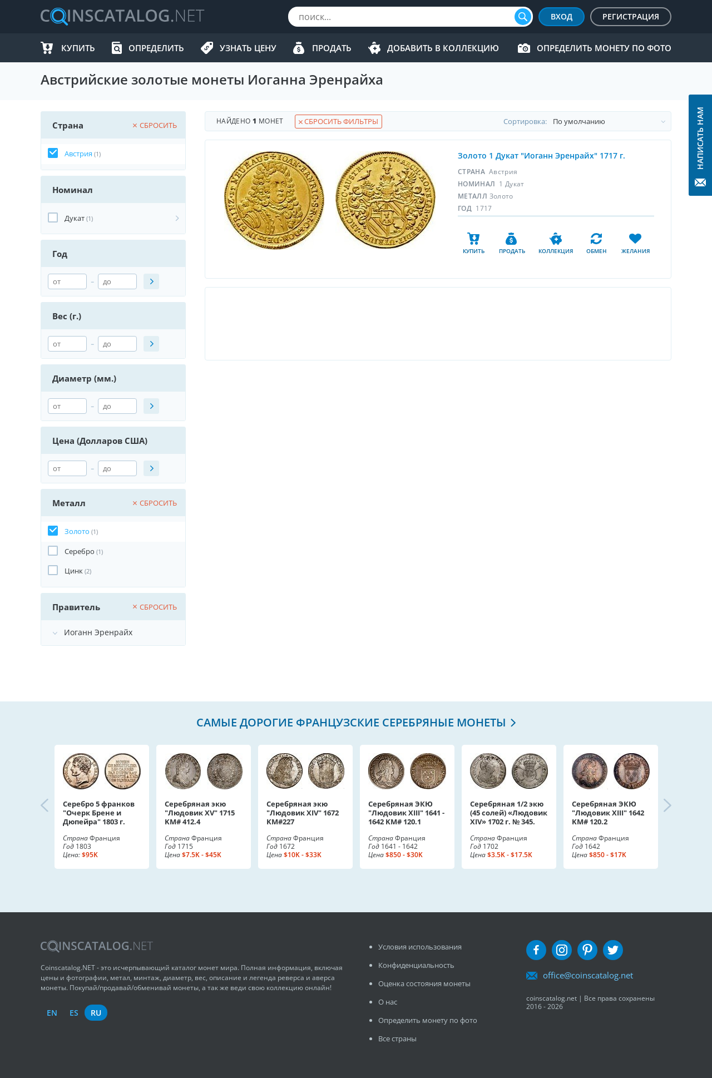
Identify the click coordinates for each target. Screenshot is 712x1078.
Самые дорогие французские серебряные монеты (351, 722)
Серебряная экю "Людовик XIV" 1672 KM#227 (302, 812)
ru (96, 1012)
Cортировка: (587, 121)
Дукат (75, 218)
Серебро (80, 551)
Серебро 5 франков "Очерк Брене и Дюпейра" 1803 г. (99, 812)
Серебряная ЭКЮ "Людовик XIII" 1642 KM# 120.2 (608, 812)
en (52, 1012)
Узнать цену (248, 47)
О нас (387, 1002)
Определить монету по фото (604, 47)
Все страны (397, 1039)
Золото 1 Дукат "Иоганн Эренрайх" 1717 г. (541, 155)
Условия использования (420, 947)
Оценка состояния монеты (424, 983)
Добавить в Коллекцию (443, 47)
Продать (332, 47)
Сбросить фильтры (338, 121)
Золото (77, 531)
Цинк (74, 571)
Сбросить (155, 125)
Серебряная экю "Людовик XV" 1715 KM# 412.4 (200, 812)
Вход (561, 16)
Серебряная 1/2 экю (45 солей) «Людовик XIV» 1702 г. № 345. (508, 812)
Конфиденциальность (416, 965)
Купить (78, 47)
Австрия (78, 154)
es (74, 1012)
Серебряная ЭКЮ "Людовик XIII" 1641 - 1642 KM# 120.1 (406, 812)
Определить (156, 47)
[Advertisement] (437, 324)
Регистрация (630, 16)
